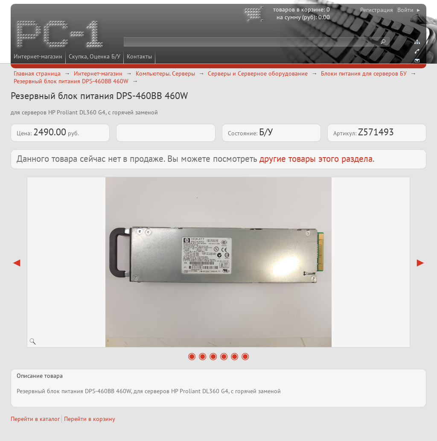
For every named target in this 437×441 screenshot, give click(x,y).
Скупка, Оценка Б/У (94, 56)
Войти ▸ (408, 10)
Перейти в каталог (35, 419)
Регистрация (376, 10)
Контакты (139, 56)
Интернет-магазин (38, 56)
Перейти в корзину (89, 419)
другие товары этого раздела (316, 158)
